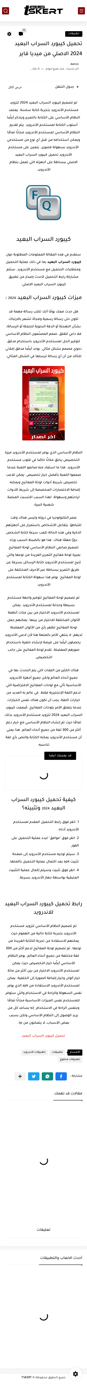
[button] (61, 1076)
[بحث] (5, 10)
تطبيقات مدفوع (70, 1059)
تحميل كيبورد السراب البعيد (43, 1036)
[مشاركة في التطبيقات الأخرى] (20, 1076)
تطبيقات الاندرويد (34, 1052)
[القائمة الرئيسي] (81, 10)
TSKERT (26, 1377)
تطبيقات (73, 33)
